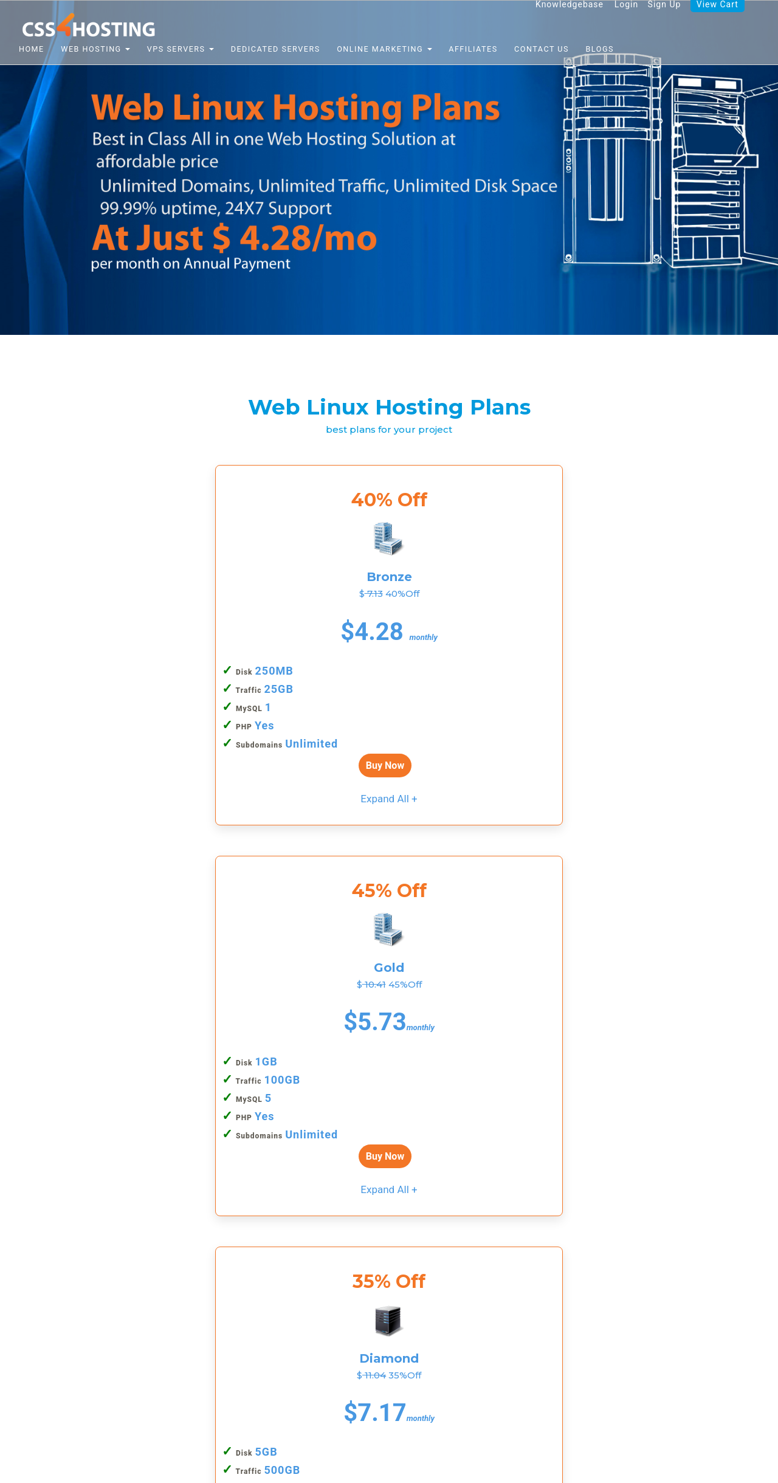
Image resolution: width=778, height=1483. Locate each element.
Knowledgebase (564, 18)
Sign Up (661, 18)
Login (622, 18)
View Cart (716, 18)
